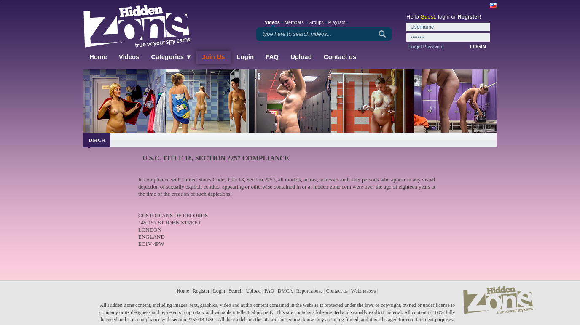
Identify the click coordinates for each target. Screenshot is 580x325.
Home (98, 56)
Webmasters (363, 291)
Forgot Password (425, 46)
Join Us (213, 56)
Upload (301, 56)
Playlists (336, 22)
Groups (316, 22)
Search (235, 291)
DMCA (285, 291)
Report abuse (309, 291)
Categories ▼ (171, 56)
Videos (129, 56)
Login (245, 56)
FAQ (272, 56)
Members (294, 22)
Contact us (340, 56)
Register (468, 16)
